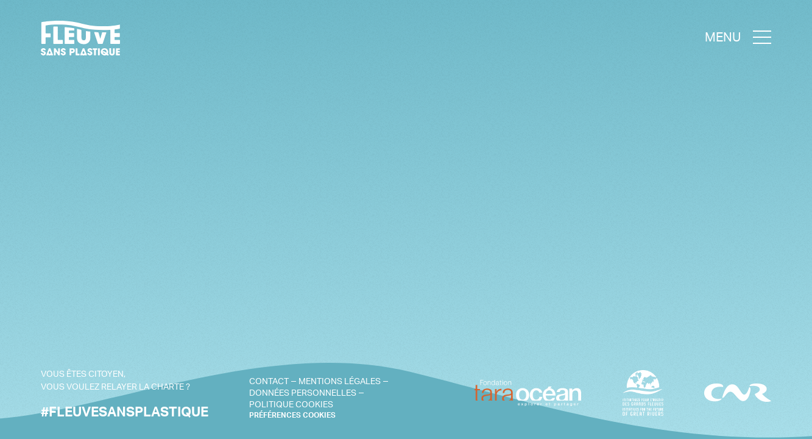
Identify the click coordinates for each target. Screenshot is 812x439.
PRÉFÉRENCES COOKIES (292, 415)
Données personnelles (302, 392)
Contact (269, 381)
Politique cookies (291, 404)
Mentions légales (339, 381)
